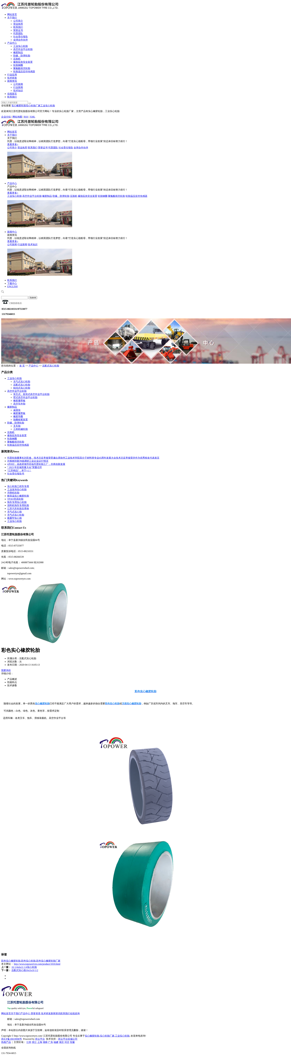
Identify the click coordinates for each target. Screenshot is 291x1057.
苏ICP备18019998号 (11, 1039)
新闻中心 (12, 232)
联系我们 (18, 27)
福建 (56, 1042)
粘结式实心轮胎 (21, 388)
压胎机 (17, 59)
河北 (66, 1042)
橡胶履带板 (19, 400)
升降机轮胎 (13, 492)
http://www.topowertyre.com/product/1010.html (37, 964)
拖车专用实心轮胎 (17, 502)
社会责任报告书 (15, 473)
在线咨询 (75, 1013)
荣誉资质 (35, 1013)
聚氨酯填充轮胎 (21, 68)
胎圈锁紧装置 (20, 419)
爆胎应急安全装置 (23, 62)
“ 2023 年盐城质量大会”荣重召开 (24, 467)
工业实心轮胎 (20, 46)
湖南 (45, 1042)
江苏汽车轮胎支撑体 (18, 508)
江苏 (28, 1042)
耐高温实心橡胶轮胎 (18, 496)
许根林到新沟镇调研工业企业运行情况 (27, 461)
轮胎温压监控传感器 (24, 71)
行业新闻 (18, 87)
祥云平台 (40, 1039)
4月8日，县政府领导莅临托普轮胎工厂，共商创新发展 (36, 464)
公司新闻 (18, 84)
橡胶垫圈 (18, 416)
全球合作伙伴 (20, 39)
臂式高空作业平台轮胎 (25, 397)
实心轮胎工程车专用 (18, 486)
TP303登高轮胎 (15, 499)
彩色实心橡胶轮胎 (11, 960)
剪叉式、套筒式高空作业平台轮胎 (31, 394)
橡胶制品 (18, 52)
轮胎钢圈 (18, 65)
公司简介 (18, 20)
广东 (50, 1042)
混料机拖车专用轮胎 (18, 505)
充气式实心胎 (14, 511)
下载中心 (12, 283)
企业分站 (6, 116)
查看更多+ (12, 144)
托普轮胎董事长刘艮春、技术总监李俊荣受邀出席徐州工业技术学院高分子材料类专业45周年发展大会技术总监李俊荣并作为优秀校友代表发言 (83, 457)
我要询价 (6, 670)
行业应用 (12, 74)
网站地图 (17, 116)
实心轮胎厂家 (33, 105)
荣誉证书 (18, 30)
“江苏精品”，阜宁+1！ (19, 470)
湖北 (61, 1042)
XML (32, 116)
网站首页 (12, 14)
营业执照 (18, 24)
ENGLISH (12, 286)
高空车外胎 (19, 403)
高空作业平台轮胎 (23, 49)
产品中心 (12, 43)
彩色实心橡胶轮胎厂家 (48, 960)
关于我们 (12, 17)
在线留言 (12, 93)
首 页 (22, 365)
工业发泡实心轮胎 (17, 489)
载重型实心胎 (14, 518)
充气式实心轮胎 (21, 381)
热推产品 (6, 1042)
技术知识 (18, 90)
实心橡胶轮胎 (18, 105)
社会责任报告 (20, 36)
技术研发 (12, 78)
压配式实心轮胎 (50, 365)
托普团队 (18, 33)
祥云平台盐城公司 (67, 1039)
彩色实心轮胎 (28, 960)
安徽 (72, 1042)
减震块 (17, 410)
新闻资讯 (12, 81)
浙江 (34, 1042)
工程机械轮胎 (20, 429)
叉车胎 (17, 426)
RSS (26, 116)
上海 (39, 1042)
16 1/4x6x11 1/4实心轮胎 (24, 967)
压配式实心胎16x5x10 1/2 (24, 970)
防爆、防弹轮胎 (21, 55)
